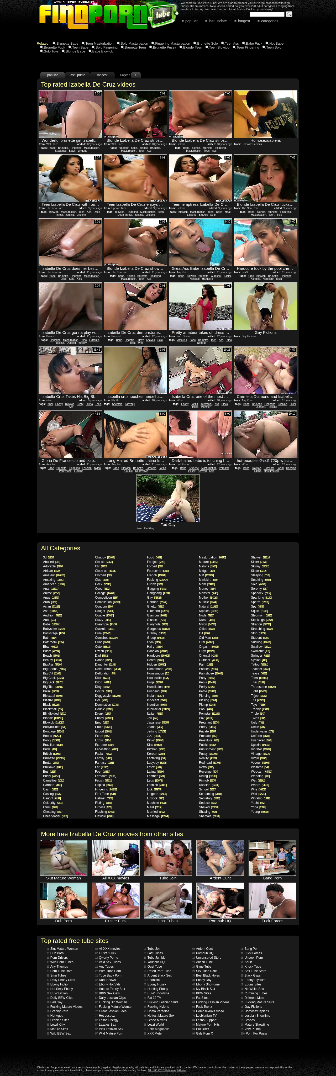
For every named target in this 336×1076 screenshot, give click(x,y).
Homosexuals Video (208, 1011)
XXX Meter (153, 1033)
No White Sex (252, 989)
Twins (258, 718)
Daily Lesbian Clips (110, 998)
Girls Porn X (202, 1033)
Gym (154, 642)
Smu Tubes (56, 975)
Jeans (155, 727)
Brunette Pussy (164, 47)
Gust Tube (153, 966)
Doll (101, 700)
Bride (49, 749)
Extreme (94, 340)
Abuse (182, 1070)
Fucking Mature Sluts (257, 1002)
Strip (213, 214)
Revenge (208, 771)
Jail (152, 718)
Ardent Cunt (202, 949)
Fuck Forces (251, 953)
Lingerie (82, 150)
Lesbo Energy (106, 1020)
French (156, 575)
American (54, 584)
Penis (207, 682)
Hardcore (207, 278)
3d (48, 557)
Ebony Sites (251, 984)
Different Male (252, 998)
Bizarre (51, 700)
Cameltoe (53, 780)
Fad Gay (54, 1002)
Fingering (76, 147)
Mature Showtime (255, 1024)
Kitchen (156, 749)
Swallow (261, 646)
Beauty (82, 342)
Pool (206, 709)
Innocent (156, 700)
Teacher (260, 669)
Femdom (105, 776)
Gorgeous (158, 629)
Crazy (103, 620)
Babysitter (53, 629)
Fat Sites (200, 998)
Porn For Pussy (254, 1033)
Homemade (159, 669)
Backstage (54, 633)
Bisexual (52, 696)
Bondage (53, 731)
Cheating (53, 812)
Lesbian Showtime (255, 1015)
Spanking (261, 597)
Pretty (207, 727)
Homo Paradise (156, 1011)
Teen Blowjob (219, 47)
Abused (51, 562)
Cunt (102, 642)
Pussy (140, 340)
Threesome (263, 687)
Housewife (158, 678)
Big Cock (53, 678)
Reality (208, 758)
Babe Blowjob (102, 51)
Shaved (150, 340)
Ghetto (155, 606)
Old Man (208, 638)
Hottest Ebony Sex (110, 989)
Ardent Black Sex (158, 975)
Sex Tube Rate (204, 971)
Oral (206, 642)
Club (102, 580)
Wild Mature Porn (109, 1033)
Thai (257, 682)
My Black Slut (203, 989)
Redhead (209, 762)
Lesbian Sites (58, 1020)
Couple (128, 471)
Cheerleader (55, 816)
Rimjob (207, 780)
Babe (52, 147)
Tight (132, 342)
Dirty (102, 687)
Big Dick (53, 682)
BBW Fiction (57, 993)
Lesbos (248, 1020)
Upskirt (260, 745)
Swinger (260, 655)
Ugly (257, 722)
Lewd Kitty (56, 1024)
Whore (260, 785)
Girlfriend (157, 611)
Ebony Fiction (58, 984)
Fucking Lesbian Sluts (161, 1002)
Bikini (279, 278)
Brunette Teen (135, 47)
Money (207, 588)
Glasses (156, 620)
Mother (208, 597)
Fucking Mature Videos (65, 1007)
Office (206, 629)
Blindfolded (54, 713)
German (157, 602)
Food (154, 557)
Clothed (103, 575)
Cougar (104, 611)
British (51, 754)
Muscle (207, 602)
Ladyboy (130, 404)
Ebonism (152, 980)
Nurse (207, 620)
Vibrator (260, 749)
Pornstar (224, 468)
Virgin (258, 758)
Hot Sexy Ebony (60, 989)
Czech (103, 651)
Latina (89, 404)
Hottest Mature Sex (159, 1015)
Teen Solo (273, 47)
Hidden (156, 664)
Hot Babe (276, 43)
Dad (101, 655)
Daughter (105, 664)
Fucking (78, 471)
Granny (156, 633)
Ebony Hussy (155, 984)
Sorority (259, 588)
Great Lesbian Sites (111, 1011)
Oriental (208, 655)
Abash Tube (202, 962)
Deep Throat (125, 214)
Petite (207, 691)
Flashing (104, 812)
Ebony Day (202, 980)
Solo (279, 214)
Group (155, 638)
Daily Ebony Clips (61, 980)
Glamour (156, 615)
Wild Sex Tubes (108, 962)
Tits (257, 700)
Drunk (103, 713)
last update (218, 21)
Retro (206, 767)
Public (207, 745)
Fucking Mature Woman (113, 1007)
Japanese (158, 722)
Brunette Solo (207, 43)
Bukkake (52, 767)
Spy (257, 606)
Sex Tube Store (253, 971)
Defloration (105, 673)
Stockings (60, 150)
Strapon (261, 624)
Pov (206, 718)
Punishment (211, 749)
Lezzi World (154, 1024)
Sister (258, 562)
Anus (51, 597)
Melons (208, 566)
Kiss (79, 278)
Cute (102, 646)
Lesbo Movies (155, 1020)
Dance (103, 660)
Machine (156, 803)
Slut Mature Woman (62, 949)
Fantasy (104, 762)
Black (72, 150)
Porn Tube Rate (59, 971)
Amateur (123, 147)
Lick (154, 789)
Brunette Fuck (54, 47)
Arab (50, 602)
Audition (52, 615)
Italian (155, 713)
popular (191, 21)
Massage (157, 816)
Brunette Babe (67, 43)
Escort (103, 731)
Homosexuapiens (255, 1011)
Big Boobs (54, 669)
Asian (51, 606)
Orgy (206, 651)
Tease (259, 673)
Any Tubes (104, 966)
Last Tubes (153, 953)
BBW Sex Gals (107, 993)
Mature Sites (57, 1029)
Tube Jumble (155, 957)
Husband (157, 691)
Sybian (259, 660)
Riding (208, 776)
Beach (51, 655)
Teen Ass (232, 43)
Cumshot (216, 276)
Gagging (156, 588)
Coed (102, 588)
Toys (258, 704)
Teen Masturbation (100, 43)
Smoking (261, 580)
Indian (155, 696)
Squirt (259, 611)
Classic (104, 562)
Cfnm (50, 807)
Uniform (260, 736)
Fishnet (104, 798)
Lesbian (282, 404)
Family (103, 758)
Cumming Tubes (254, 993)
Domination (106, 704)
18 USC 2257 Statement (162, 1070)
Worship (260, 798)
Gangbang (158, 593)
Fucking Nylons (156, 1007)
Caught (52, 798)
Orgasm (209, 646)
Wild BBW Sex (59, 1033)
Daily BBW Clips (60, 998)
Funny (155, 584)
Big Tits (53, 687)
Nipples (208, 611)
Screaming (210, 794)
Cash (50, 789)
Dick (102, 678)
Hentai (155, 660)
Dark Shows (105, 980)
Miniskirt (208, 580)
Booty (51, 740)
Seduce (208, 803)
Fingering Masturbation (172, 43)
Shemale (117, 404)
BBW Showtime (156, 993)
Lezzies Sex (105, 1024)
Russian (209, 785)
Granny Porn (57, 1011)
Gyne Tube (202, 966)
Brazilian (52, 745)
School (207, 789)
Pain (206, 664)
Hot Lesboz (105, 1015)
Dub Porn (55, 953)
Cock (103, 584)
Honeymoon (158, 673)
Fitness (103, 807)
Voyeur (260, 762)
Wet (140, 342)
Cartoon (52, 785)
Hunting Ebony (156, 989)
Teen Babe (80, 47)
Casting (52, 794)
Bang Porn (250, 949)
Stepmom (261, 615)
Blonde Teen (192, 47)
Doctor (103, 691)
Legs (154, 780)
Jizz (154, 736)
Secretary (209, 798)
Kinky (155, 740)
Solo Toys (51, 51)
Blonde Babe (75, 51)
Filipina (103, 785)
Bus (49, 771)
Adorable (53, 566)
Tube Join (152, 949)
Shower (260, 557)
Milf (206, 575)
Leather (156, 776)
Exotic (103, 740)
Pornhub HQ (203, 953)
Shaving (208, 812)
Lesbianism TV (204, 1015)
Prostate (208, 736)
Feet (102, 771)
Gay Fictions (251, 1007)
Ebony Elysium (253, 980)
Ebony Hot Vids (108, 984)
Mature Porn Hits (206, 1024)
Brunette (63, 147)
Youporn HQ (154, 962)
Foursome (158, 571)
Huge (195, 406)
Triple (258, 713)
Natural (201, 342)
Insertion (156, 704)
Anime (51, 593)
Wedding (260, 776)
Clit (101, 566)
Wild (258, 794)
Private (207, 731)
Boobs (52, 736)
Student (260, 638)
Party (207, 678)
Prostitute (208, 740)
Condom (104, 606)
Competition (106, 597)
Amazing (53, 580)
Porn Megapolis (157, 1029)
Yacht (258, 803)
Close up (105, 571)
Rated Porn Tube (157, 971)
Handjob (195, 278)
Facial (227, 276)
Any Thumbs (57, 966)
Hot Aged (55, 1015)
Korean (156, 754)
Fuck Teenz (202, 1007)
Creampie (106, 624)
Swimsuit (260, 651)
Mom (206, 584)
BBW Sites (201, 993)
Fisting (103, 803)
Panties (208, 669)
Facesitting (106, 749)
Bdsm (51, 651)
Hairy (155, 646)
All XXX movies (107, 949)
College (104, 593)
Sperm (260, 602)
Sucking (261, 642)
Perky (206, 687)
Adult (246, 962)
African (51, 571)
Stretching (261, 629)
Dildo (64, 278)
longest (244, 21)
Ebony (59, 404)
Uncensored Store (207, 957)
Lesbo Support (204, 1020)
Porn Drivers (57, 957)
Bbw (50, 646)
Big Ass (203, 214)
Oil (204, 633)
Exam (102, 736)
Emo (102, 722)
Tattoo (259, 664)
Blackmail (53, 709)
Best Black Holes (206, 975)
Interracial (206, 404)
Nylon (97, 468)
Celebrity (53, 803)
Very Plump (251, 1029)
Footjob (156, 562)
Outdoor (71, 342)
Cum (102, 633)
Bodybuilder (54, 727)
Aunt (49, 620)
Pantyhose (65, 471)
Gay (154, 597)
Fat (101, 767)
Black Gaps (251, 975)
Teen (142, 150)
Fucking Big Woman (111, 1002)
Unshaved (261, 740)
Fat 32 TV (152, 998)
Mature (208, 562)
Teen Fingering (248, 47)
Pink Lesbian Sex (109, 1029)
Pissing (208, 700)
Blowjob (54, 211)
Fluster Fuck (105, 953)
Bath (50, 638)
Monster (206, 406)
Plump (207, 704)
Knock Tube (251, 966)
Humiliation (158, 687)
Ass (149, 150)
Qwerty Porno (106, 957)
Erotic (103, 727)
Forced (155, 566)
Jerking (70, 214)
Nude (206, 615)
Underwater (262, 731)
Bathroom (53, 642)
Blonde (144, 147)
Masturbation (91, 147)
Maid (154, 807)
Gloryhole (157, 624)
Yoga (258, 807)
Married (156, 812)
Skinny (260, 566)
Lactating (156, 758)
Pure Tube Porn (108, 971)
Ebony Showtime (206, 984)
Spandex (261, 593)
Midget (206, 571)
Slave (258, 571)
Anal (50, 404)
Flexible (104, 816)
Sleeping (260, 575)
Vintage (260, 754)
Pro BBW (200, 1029)
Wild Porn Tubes (60, 962)
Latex (154, 767)
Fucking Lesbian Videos (210, 1002)
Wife (258, 789)
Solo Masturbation (134, 43)
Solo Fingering (107, 47)
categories (269, 21)
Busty (80, 404)
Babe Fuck (254, 43)
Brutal (51, 762)
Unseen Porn (252, 957)
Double (103, 709)
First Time (105, 794)
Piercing (272, 406)
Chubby (104, 557)
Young (259, 812)
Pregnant (209, 722)
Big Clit (51, 673)
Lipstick (155, 798)
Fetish (103, 780)
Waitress (260, 767)
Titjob (259, 696)
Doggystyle (141, 471)
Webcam (261, 771)
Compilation (107, 602)
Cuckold (105, 629)
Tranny (260, 709)
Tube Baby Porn (108, 975)
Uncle (258, 727)
